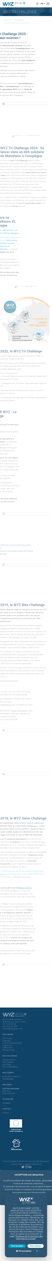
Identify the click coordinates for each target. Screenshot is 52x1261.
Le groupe (6, 1041)
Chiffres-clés (7, 1048)
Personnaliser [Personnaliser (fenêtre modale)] (24, 1251)
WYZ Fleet (6, 1064)
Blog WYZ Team (8, 1093)
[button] (43, 4)
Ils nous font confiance (11, 1076)
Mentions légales (10, 1161)
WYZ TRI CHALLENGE (10, 1089)
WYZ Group (7, 1038)
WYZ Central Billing (10, 1067)
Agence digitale (24, 1164)
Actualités (6, 1103)
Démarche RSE (8, 1050)
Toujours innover (8, 1060)
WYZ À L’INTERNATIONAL (12, 1043)
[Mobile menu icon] (48, 3)
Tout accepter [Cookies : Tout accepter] (17, 1246)
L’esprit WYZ (7, 1045)
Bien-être (6, 1091)
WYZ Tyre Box (8, 1062)
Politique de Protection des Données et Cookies (29, 1237)
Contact (5, 1113)
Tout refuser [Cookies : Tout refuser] (35, 1246)
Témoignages (7, 1079)
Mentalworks (36, 1164)
